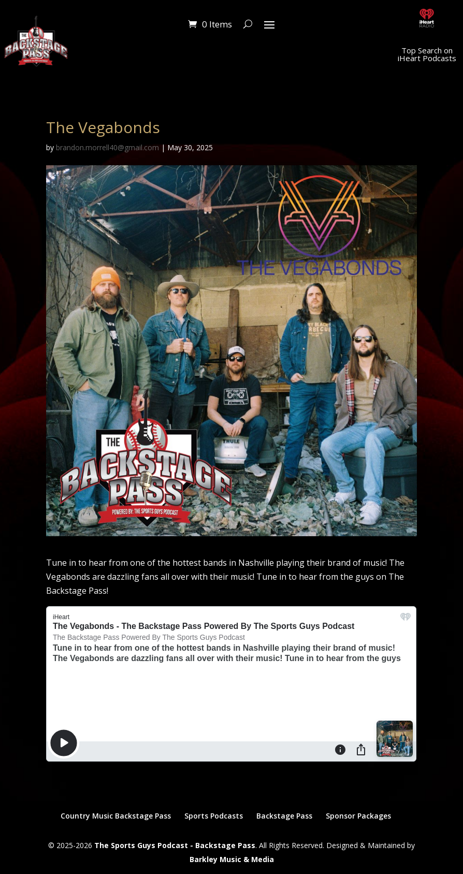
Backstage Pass (284, 816)
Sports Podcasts (213, 816)
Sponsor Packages (358, 816)
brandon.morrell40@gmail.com (107, 147)
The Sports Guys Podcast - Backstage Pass (174, 845)
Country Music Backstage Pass (116, 816)
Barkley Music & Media (232, 859)
